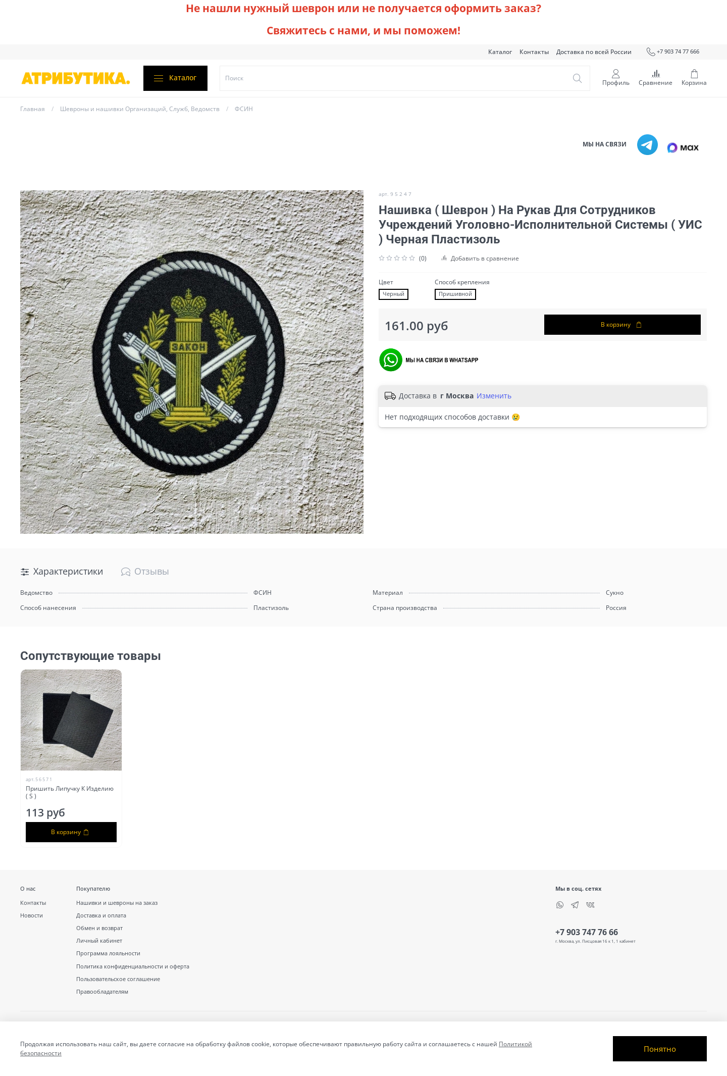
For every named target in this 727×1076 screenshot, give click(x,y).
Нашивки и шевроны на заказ (117, 902)
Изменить (494, 395)
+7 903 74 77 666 (673, 52)
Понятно (660, 1049)
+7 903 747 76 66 (586, 932)
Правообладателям (102, 991)
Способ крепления (462, 282)
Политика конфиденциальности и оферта (132, 966)
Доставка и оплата (101, 915)
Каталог (500, 51)
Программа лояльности (108, 953)
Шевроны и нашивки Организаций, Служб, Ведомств (140, 109)
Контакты (534, 51)
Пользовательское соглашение (118, 979)
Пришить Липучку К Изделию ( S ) (70, 792)
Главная (32, 109)
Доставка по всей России (594, 51)
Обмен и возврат (99, 928)
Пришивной (455, 293)
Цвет (386, 282)
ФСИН (244, 109)
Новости (31, 915)
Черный (393, 293)
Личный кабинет (99, 940)
